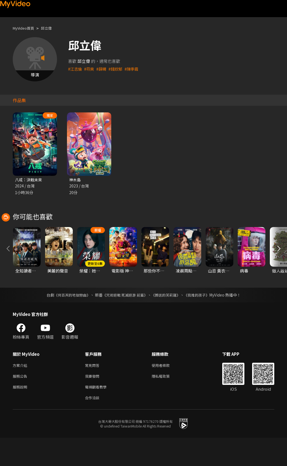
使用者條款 (165, 390)
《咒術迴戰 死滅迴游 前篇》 (124, 320)
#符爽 (90, 69)
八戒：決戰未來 (29, 180)
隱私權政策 (165, 402)
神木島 (75, 180)
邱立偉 (51, 28)
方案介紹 (21, 390)
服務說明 (21, 414)
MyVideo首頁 (25, 28)
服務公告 (21, 402)
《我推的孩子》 (200, 320)
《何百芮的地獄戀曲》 (68, 320)
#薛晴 (103, 69)
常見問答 (93, 390)
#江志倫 (75, 69)
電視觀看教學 (97, 414)
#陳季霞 (134, 69)
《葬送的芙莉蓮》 (167, 320)
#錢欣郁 (117, 69)
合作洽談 (93, 425)
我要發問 (93, 402)
